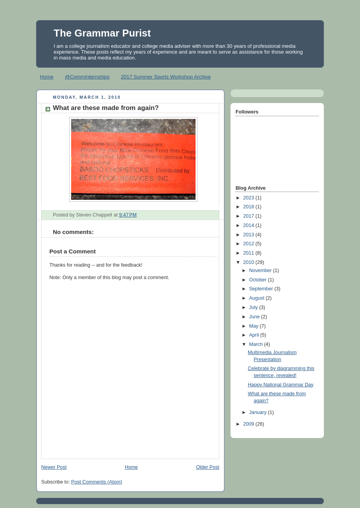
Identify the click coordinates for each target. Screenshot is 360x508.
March (256, 344)
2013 (249, 234)
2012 (249, 243)
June (255, 316)
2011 (249, 253)
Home (47, 77)
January (258, 412)
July (254, 307)
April (254, 335)
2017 (249, 216)
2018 (249, 206)
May (254, 326)
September (261, 289)
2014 (249, 225)
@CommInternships (87, 77)
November (261, 270)
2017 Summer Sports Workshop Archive (166, 77)
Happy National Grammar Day (281, 385)
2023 (249, 198)
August (257, 298)
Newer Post (53, 467)
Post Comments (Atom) (96, 482)
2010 (249, 262)
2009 (249, 424)
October (258, 280)
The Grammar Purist (102, 33)
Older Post (207, 467)
